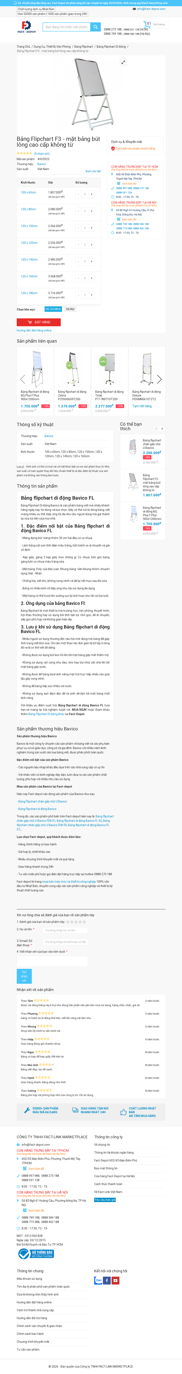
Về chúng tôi (102, 1144)
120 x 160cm (29, 276)
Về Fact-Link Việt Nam (108, 1192)
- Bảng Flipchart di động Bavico (36, 809)
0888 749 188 (113, 33)
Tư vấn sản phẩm (28, 1349)
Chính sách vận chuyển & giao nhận (39, 1326)
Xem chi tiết (93, 171)
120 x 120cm (29, 242)
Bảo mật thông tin (106, 1168)
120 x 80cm (28, 209)
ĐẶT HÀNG (38, 322)
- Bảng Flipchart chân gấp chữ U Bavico (42, 801)
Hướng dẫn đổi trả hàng (32, 1318)
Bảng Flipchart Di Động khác (46, 714)
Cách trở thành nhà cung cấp (35, 1310)
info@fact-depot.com (151, 9)
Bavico (49, 436)
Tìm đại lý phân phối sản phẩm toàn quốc (43, 1286)
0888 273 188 (113, 29)
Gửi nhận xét (24, 976)
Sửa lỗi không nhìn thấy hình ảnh (38, 1294)
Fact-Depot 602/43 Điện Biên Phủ (115, 1160)
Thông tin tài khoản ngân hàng (114, 1152)
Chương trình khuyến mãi (33, 1341)
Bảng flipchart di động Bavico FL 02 (79, 820)
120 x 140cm (29, 259)
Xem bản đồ (129, 183)
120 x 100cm (29, 226)
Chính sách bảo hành (30, 1333)
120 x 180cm (29, 293)
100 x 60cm (28, 192)
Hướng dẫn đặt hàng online (34, 1302)
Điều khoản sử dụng (29, 1278)
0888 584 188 (132, 33)
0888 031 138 (132, 29)
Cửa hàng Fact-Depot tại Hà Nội (114, 1176)
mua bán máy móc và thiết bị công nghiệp (69, 881)
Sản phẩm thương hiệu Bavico (47, 728)
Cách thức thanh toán (108, 1184)
